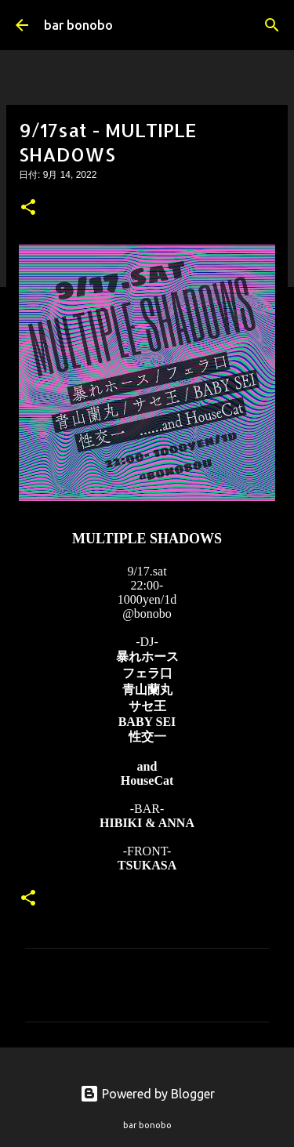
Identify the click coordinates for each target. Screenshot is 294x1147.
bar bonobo (78, 25)
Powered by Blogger (147, 1094)
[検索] (272, 25)
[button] (28, 209)
